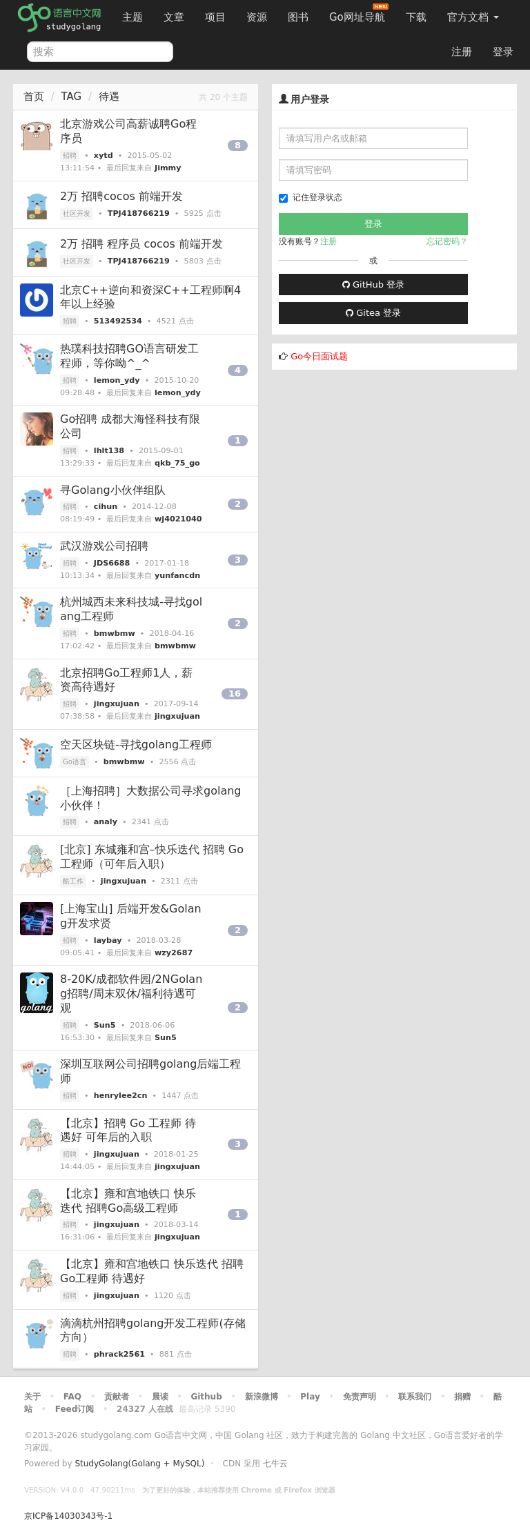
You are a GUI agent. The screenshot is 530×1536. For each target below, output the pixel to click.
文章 (174, 17)
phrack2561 (119, 1354)
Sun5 (105, 1025)
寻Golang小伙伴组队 (113, 490)
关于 (32, 1397)
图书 (298, 17)
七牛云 (275, 1463)
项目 (215, 17)
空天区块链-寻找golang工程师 (136, 744)
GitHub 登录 (373, 284)
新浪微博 (261, 1397)
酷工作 (73, 881)
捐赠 (462, 1397)
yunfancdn (177, 575)
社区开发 (76, 213)
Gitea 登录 (373, 313)
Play (310, 1397)
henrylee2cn (121, 1095)
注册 (461, 52)
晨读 (160, 1397)
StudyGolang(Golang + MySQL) (139, 1463)
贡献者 (116, 1397)
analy (105, 821)
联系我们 (414, 1397)
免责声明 (359, 1397)
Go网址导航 (359, 13)
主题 (132, 17)
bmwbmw (114, 633)
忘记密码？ (447, 241)
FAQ (72, 1397)
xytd (103, 155)
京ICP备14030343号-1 (68, 1516)
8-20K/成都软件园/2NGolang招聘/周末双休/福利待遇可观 (131, 994)
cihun (105, 506)
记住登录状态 (310, 197)
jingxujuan (116, 703)
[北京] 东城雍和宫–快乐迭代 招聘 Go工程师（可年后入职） (152, 856)
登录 (503, 52)
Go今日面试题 (319, 356)
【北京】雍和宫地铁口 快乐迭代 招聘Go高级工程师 (128, 1201)
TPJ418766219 (139, 213)
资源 (256, 17)
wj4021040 (178, 519)
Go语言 (74, 762)
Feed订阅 (75, 1409)
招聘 (70, 155)
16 (234, 693)
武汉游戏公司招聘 (104, 545)
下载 (416, 17)
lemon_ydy (117, 380)
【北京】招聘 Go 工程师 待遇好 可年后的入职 (128, 1130)
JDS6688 (112, 563)
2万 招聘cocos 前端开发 (121, 196)
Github (206, 1397)
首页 (33, 96)
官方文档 (473, 17)
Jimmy (168, 167)
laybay (108, 940)
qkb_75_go (177, 463)
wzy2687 (174, 952)
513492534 (118, 321)
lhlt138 (109, 450)
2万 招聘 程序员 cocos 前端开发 (141, 243)
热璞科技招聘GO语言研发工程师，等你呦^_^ (129, 356)
